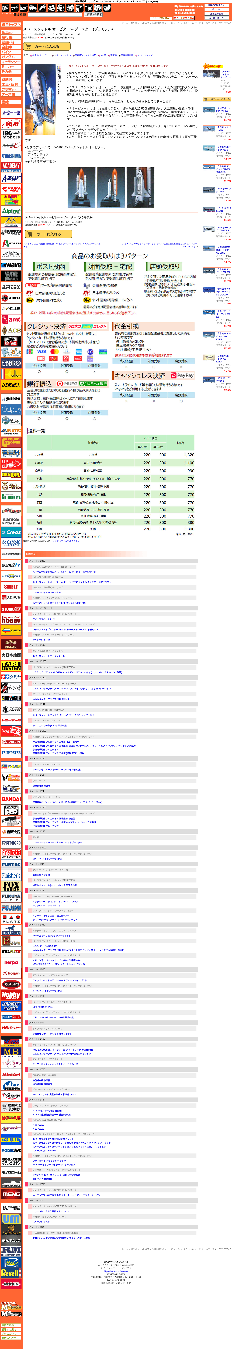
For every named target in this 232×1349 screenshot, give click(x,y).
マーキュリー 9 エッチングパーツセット (52, 936)
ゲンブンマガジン (11, 475)
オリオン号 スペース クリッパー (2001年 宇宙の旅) (57, 769)
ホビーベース (11, 1006)
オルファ (11, 385)
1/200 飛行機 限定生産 (53, 577)
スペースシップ (145, 55)
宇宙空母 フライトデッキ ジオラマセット (52, 1034)
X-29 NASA (38, 1125)
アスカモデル (11, 189)
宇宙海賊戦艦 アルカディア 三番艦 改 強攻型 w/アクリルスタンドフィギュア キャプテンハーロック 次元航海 (84, 746)
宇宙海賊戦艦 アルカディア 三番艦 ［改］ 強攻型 (56, 742)
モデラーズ (11, 1139)
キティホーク (11, 420)
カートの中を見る (184, 18)
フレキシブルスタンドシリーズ (57, 598)
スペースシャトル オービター (47, 592)
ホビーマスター (11, 1028)
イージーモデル (11, 221)
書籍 (107, 8)
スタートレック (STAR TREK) (61, 667)
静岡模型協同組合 (11, 554)
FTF (11, 341)
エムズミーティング (11, 1314)
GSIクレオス (11, 532)
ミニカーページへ (11, 66)
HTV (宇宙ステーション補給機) (47, 1111)
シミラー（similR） (11, 565)
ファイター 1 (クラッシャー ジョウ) (50, 1161)
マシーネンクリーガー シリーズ (57, 896)
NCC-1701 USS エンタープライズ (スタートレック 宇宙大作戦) (63, 1050)
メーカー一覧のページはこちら (11, 113)
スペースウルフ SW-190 (44, 1150)
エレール (11, 374)
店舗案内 (217, 18)
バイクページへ (11, 52)
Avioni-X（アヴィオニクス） (11, 145)
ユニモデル (11, 1208)
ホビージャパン (11, 995)
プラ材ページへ (11, 89)
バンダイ (11, 799)
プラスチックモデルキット (55, 694)
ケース (98, 8)
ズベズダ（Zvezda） (11, 630)
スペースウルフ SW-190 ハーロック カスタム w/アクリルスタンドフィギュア (69, 1147)
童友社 (36, 837)
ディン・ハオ (11, 687)
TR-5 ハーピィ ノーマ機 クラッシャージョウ (54, 1164)
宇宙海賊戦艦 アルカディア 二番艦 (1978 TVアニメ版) (58, 753)
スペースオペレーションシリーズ (58, 634)
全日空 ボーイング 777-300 (223, 109)
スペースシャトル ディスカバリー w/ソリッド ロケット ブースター (64, 715)
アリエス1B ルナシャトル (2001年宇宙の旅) (53, 1017)
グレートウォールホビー (11, 453)
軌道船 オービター (41, 55)
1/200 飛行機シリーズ (43, 34)
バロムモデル (11, 788)
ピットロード (39, 1089)
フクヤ (11, 897)
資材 (89, 8)
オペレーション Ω (41, 640)
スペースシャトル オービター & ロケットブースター (57, 842)
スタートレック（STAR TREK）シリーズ (56, 614)
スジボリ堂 (11, 597)
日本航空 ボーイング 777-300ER (223, 336)
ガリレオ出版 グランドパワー (11, 442)
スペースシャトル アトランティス (49, 656)
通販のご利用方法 (217, 5)
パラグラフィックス (42, 931)
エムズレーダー (11, 1305)
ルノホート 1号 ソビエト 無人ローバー (51, 916)
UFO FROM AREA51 (43, 1007)
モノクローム (11, 1172)
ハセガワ (29, 222)
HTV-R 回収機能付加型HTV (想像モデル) (52, 1114)
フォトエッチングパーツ (64, 931)
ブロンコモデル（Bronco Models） (11, 930)
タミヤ (36, 651)
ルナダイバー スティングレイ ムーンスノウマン (55, 901)
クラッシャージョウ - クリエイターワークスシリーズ (67, 853)
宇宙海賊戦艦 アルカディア (45, 749)
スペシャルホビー (11, 619)
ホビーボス (11, 1017)
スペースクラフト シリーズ (55, 870)
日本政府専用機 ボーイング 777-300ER (223, 250)
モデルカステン (11, 1161)
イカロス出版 (39, 1233)
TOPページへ (11, 24)
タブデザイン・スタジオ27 (11, 666)
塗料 (70, 8)
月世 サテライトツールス (11, 464)
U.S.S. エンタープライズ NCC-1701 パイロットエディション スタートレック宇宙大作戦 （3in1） (79, 950)
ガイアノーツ (11, 399)
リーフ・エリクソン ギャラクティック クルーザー (56, 1064)
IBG (11, 134)
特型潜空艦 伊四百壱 (42, 1084)
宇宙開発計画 (127, 55)
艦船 (24, 8)
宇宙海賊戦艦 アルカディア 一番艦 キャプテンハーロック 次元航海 (64, 822)
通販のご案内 (11, 1329)
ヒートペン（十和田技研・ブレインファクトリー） (11, 821)
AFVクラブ (11, 308)
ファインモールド (11, 853)
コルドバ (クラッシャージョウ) (47, 859)
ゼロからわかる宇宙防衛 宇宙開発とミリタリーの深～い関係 (61, 1238)
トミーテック (11, 720)
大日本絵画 (11, 655)
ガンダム (61, 8)
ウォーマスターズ (11, 276)
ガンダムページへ (11, 57)
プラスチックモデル (64, 911)
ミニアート (11, 1074)
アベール (11, 200)
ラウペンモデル (11, 1251)
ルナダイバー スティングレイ (47, 905)
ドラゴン (37, 710)
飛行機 (134, 1249)
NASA (103, 55)
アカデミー (11, 167)
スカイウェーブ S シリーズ (59, 1089)
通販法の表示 (11, 1338)
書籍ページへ (11, 102)
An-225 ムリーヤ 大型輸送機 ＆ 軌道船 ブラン (54, 1094)
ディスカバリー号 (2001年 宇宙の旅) (50, 725)
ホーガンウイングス (11, 973)
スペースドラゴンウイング (55, 975)
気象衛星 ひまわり (41, 875)
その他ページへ (11, 71)
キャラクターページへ (11, 61)
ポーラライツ (39, 667)
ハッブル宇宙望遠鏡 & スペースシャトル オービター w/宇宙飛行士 (64, 572)
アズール (11, 178)
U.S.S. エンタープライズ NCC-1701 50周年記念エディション (62, 1054)
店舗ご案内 (11, 1325)
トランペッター (11, 753)
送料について (11, 1334)
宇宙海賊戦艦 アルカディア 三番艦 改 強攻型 (54, 818)
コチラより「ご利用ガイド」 (66, 541)
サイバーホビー (11, 510)
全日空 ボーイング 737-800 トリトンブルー (223, 291)
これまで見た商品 (161, 18)
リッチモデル (11, 1262)
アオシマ (37, 870)
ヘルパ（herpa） (11, 962)
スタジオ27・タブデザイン (11, 608)
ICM (11, 123)
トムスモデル (11, 731)
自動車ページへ (11, 47)
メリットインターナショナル (11, 1128)
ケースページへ (11, 94)
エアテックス (11, 287)
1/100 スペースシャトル (51, 651)
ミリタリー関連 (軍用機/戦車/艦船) (63, 1233)
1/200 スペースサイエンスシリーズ (58, 567)
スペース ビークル (51, 720)
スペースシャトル (62, 55)
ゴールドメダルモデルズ (11, 486)
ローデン (11, 1284)
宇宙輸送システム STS (85, 55)
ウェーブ (11, 265)
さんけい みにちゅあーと (11, 521)
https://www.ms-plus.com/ (116, 1271)
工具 (80, 8)
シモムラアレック (11, 576)
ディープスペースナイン (44, 619)
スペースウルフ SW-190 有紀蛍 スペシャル (53, 1139)
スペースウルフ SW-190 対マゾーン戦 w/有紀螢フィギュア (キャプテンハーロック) (72, 1143)
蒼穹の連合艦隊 (49, 1075)
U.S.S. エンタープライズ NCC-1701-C (51, 699)
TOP (14, 14)
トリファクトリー (41, 1028)
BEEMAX (11, 832)
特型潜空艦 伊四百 (41, 1080)
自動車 (33, 8)
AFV (11, 32)
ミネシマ (11, 1085)
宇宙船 (113, 55)
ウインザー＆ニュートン (11, 254)
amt (34, 614)
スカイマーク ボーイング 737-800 (223, 314)
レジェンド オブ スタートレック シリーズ (75, 624)
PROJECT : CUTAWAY (53, 710)
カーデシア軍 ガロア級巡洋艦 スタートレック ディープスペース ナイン (66, 1195)
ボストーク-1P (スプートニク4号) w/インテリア (55, 919)
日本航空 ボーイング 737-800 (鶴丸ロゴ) (223, 169)
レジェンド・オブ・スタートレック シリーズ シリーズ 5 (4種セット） (67, 629)
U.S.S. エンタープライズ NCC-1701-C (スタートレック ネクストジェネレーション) (72, 688)
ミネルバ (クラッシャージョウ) (47, 991)
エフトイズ (11, 352)
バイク (42, 8)
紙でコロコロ (11, 409)
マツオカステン (11, 1063)
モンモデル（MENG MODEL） (11, 1194)
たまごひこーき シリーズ (54, 1216)
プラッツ (37, 694)
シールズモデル (11, 543)
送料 (217, 9)
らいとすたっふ (11, 1240)
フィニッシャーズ (11, 875)
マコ (11, 1041)
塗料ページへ (11, 79)
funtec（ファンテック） (11, 864)
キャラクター (52, 8)
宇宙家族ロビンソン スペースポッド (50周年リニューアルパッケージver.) (67, 802)
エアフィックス (11, 298)
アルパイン (11, 211)
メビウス (37, 720)
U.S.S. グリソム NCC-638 (45, 946)
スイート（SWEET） (11, 586)
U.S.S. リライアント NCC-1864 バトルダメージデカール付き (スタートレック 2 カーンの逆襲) (77, 672)
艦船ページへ (11, 42)
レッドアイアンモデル (43, 911)
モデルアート (11, 1150)
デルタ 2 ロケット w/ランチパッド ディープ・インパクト (60, 980)
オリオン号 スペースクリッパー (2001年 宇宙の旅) (57, 960)
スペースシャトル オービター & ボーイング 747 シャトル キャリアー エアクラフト (72, 582)
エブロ (11, 363)
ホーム (125, 1249)
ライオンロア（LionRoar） (11, 1229)
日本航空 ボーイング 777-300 (223, 271)
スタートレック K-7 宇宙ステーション (51, 1211)
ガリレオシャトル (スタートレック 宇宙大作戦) (55, 885)
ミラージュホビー (11, 1096)
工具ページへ (11, 84)
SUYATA (37, 1075)
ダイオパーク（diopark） (11, 644)
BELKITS (11, 951)
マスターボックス (11, 1052)
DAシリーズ (56, 1028)
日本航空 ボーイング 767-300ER (223, 359)
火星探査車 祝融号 (41, 786)
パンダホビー (11, 810)
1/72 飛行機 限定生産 (52, 1120)
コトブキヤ (11, 496)
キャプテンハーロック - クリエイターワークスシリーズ (68, 737)
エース (11, 330)
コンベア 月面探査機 (42, 1179)
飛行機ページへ (11, 37)
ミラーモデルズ (11, 1107)
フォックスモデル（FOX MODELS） (11, 886)
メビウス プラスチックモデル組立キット (61, 955)
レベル (11, 1273)
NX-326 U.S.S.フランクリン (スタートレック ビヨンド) (59, 964)
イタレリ (11, 243)
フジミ (11, 908)
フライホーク (39, 781)
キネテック (11, 431)
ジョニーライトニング (43, 624)
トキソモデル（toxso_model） (11, 709)
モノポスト (11, 1183)
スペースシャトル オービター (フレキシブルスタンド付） (60, 603)
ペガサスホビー (11, 940)
